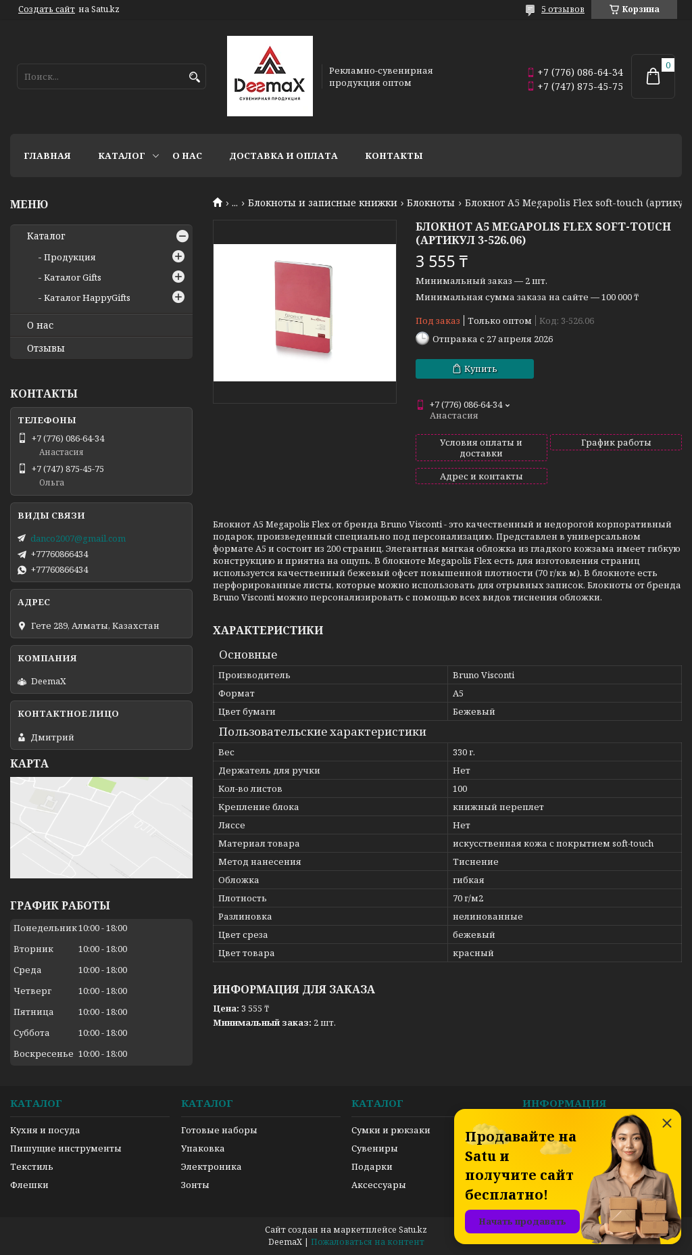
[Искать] (194, 77)
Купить (480, 368)
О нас (187, 155)
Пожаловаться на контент (367, 1242)
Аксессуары (378, 1185)
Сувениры (374, 1148)
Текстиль (31, 1166)
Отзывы (46, 348)
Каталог (121, 155)
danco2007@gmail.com (78, 538)
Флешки (29, 1185)
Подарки (372, 1166)
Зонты (195, 1185)
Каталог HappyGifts (87, 297)
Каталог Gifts (72, 277)
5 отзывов (563, 9)
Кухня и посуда (45, 1130)
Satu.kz (413, 1229)
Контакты (394, 155)
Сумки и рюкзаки (390, 1130)
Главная (47, 155)
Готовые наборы (219, 1130)
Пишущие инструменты (66, 1148)
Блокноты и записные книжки (322, 202)
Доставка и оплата (283, 155)
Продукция (70, 257)
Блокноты (431, 202)
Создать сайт (46, 9)
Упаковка (203, 1148)
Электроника (211, 1166)
